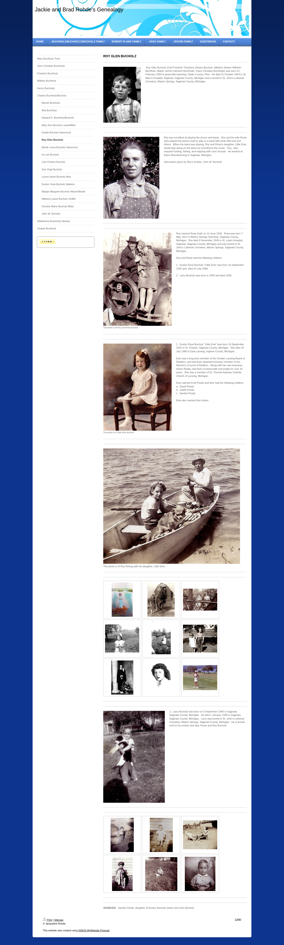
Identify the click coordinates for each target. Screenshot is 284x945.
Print (47, 920)
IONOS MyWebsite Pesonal (93, 930)
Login (238, 919)
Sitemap (58, 920)
